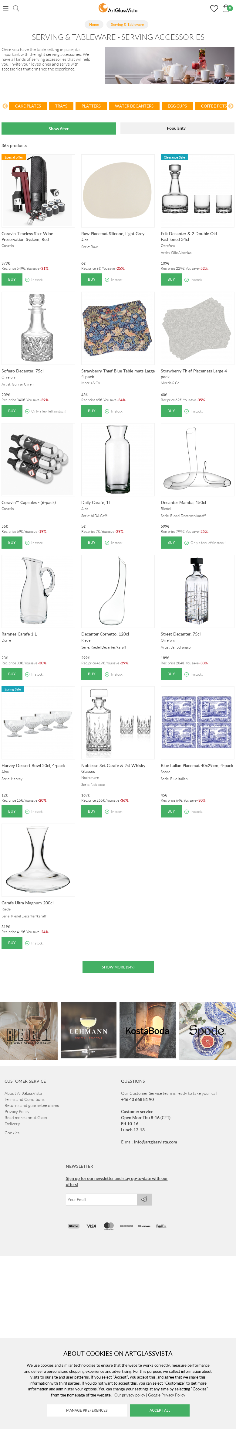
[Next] (231, 107)
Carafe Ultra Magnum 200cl (27, 903)
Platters (91, 106)
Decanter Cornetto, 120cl (105, 634)
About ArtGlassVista (23, 1093)
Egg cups (177, 106)
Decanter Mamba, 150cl (183, 502)
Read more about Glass (26, 1117)
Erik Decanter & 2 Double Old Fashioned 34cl (189, 236)
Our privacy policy (129, 1395)
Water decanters (134, 106)
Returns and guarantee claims (32, 1105)
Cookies (12, 1132)
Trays (61, 106)
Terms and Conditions (25, 1099)
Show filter (59, 129)
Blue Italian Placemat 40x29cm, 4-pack (197, 765)
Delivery (12, 1123)
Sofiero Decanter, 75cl (22, 371)
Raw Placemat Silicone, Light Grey (112, 233)
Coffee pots (214, 106)
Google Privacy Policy (166, 1395)
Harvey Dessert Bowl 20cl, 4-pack (33, 765)
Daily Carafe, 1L (96, 502)
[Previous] (5, 107)
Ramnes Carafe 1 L (19, 634)
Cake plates (28, 106)
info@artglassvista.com (155, 1142)
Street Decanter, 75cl (181, 634)
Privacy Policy (17, 1111)
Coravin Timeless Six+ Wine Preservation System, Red (27, 236)
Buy (12, 279)
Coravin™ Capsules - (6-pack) (29, 502)
